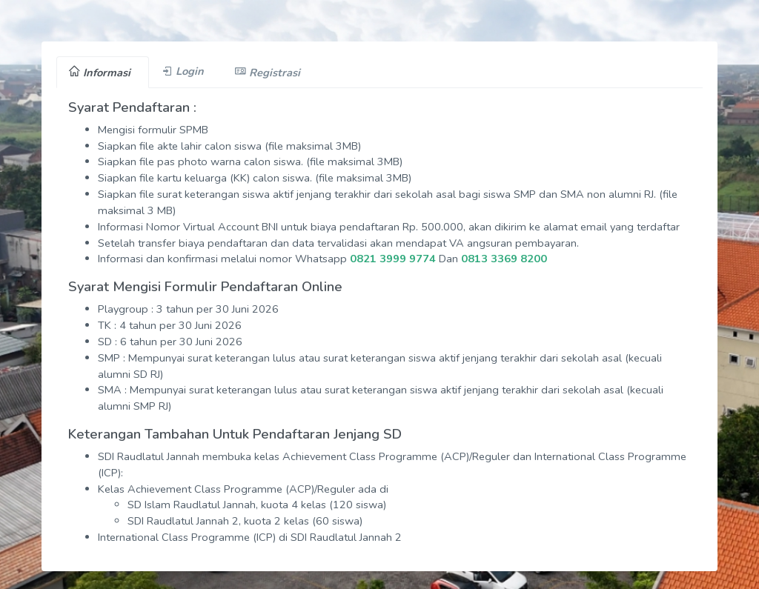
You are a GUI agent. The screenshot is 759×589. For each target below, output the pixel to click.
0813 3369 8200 (504, 258)
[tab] (102, 72)
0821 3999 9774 (393, 258)
